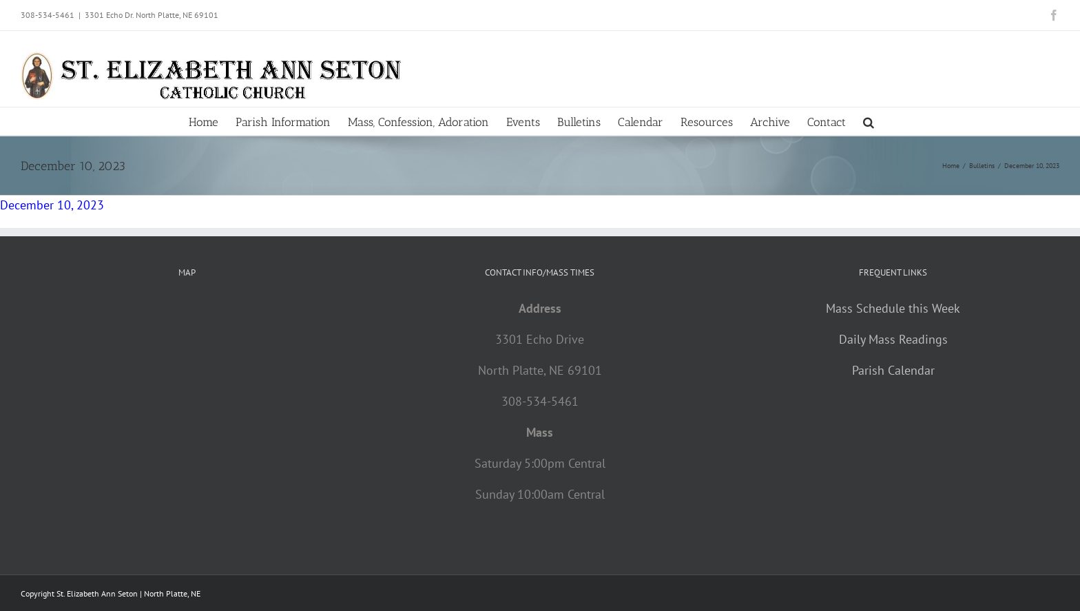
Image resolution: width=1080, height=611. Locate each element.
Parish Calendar (893, 370)
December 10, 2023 (52, 205)
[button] (868, 121)
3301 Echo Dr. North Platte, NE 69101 (151, 15)
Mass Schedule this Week (893, 308)
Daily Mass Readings (893, 339)
